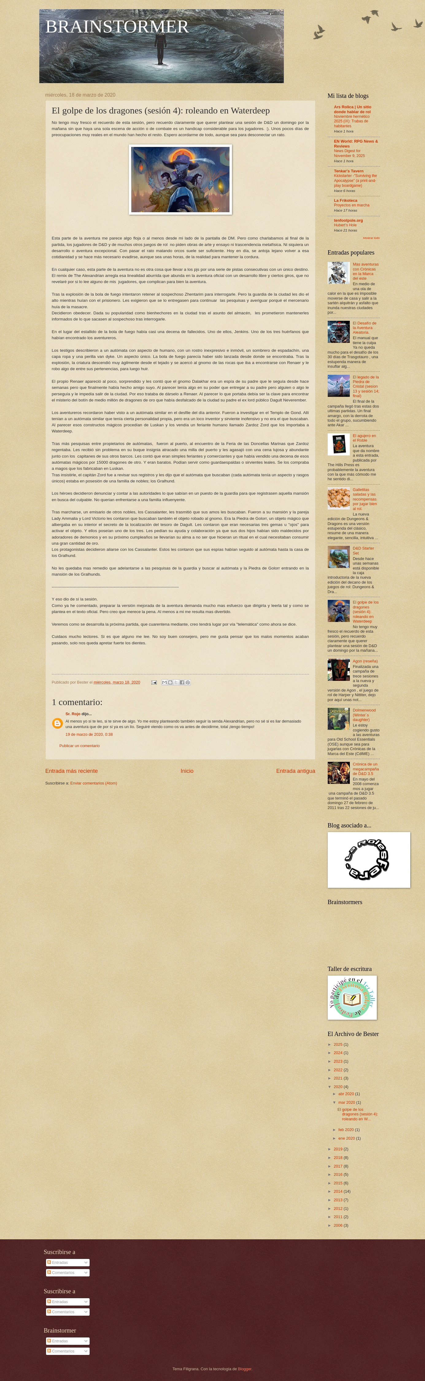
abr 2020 (346, 1093)
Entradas (57, 1262)
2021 (338, 1078)
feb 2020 (346, 1129)
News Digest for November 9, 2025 (349, 153)
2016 (338, 1174)
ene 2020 (347, 1138)
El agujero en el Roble (364, 438)
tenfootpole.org (348, 220)
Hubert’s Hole (345, 225)
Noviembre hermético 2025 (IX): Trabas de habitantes (352, 121)
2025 (338, 1044)
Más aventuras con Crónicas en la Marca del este (366, 271)
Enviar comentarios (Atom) (93, 783)
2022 (338, 1070)
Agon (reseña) (365, 661)
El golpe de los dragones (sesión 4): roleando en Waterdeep (366, 611)
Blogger (245, 1369)
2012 (338, 1208)
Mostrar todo (371, 238)
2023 (338, 1061)
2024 (338, 1052)
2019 (338, 1149)
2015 (338, 1183)
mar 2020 (347, 1102)
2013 (338, 1200)
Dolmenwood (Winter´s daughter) (364, 715)
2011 (338, 1216)
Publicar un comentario (80, 745)
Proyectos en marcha (351, 205)
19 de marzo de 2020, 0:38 (89, 734)
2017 (338, 1166)
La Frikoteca (345, 200)
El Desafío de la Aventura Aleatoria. (365, 328)
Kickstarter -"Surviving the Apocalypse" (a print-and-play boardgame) (355, 181)
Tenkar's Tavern (349, 171)
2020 (338, 1086)
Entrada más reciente (71, 771)
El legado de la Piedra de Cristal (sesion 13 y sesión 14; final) (366, 386)
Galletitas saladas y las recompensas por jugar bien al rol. (365, 499)
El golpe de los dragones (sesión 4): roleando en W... (358, 1114)
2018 (338, 1157)
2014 (338, 1191)
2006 (338, 1225)
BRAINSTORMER (117, 26)
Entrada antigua (295, 771)
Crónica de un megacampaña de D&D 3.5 (366, 769)
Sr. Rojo (73, 714)
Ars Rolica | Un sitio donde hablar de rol (353, 109)
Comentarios (61, 1272)
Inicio (186, 771)
